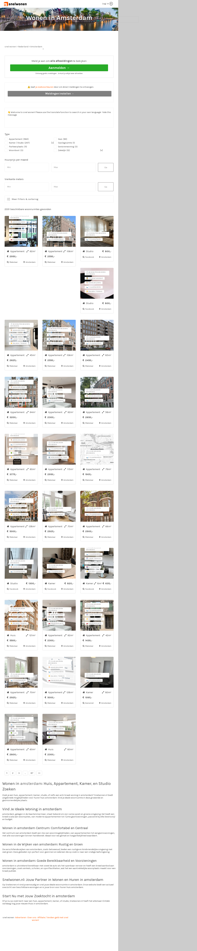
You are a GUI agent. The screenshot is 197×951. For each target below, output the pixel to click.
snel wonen (8, 929)
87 (32, 784)
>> (39, 784)
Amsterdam (36, 58)
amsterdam (31, 795)
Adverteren (20, 929)
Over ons (31, 929)
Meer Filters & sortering (25, 210)
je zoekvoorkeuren (44, 98)
